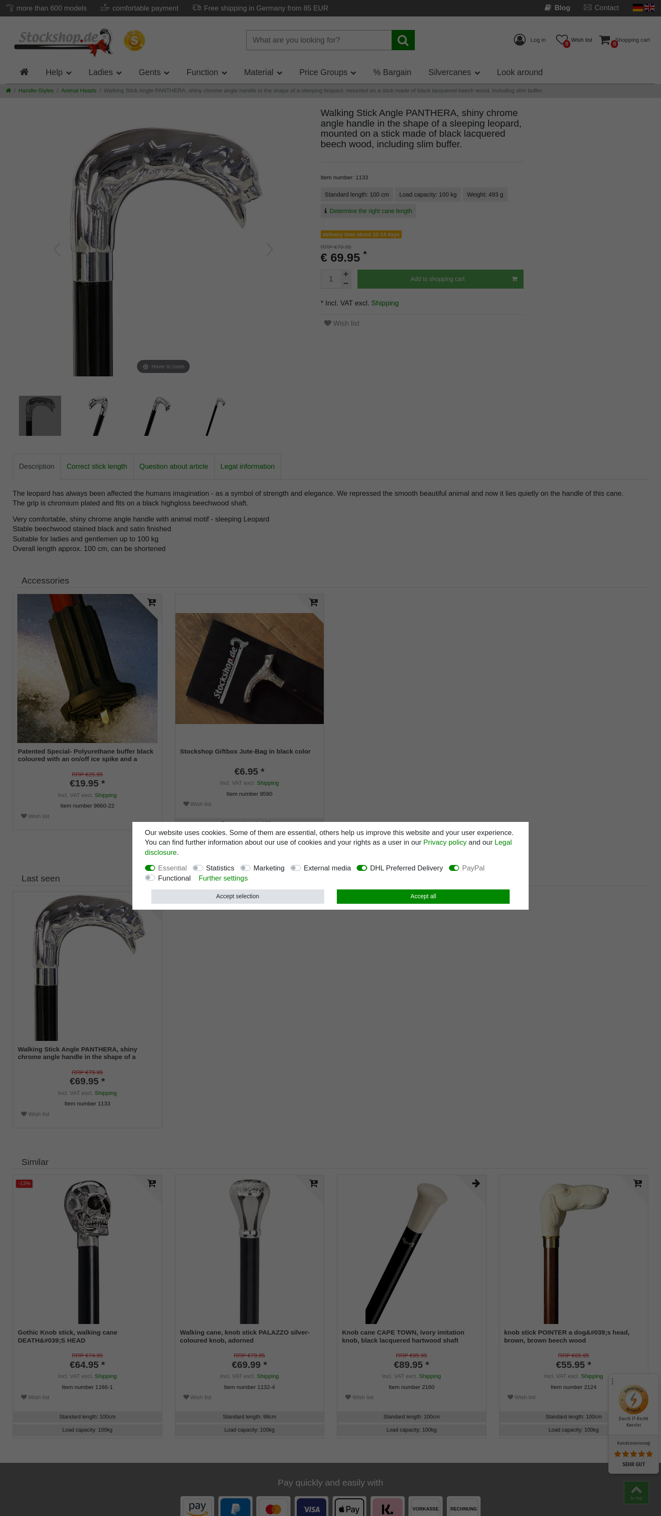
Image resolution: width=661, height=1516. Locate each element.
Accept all (423, 896)
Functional (174, 878)
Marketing (269, 868)
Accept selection (237, 896)
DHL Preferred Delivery (406, 868)
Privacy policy (445, 842)
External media (327, 868)
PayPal (473, 868)
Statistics (220, 868)
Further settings (223, 878)
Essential (172, 868)
